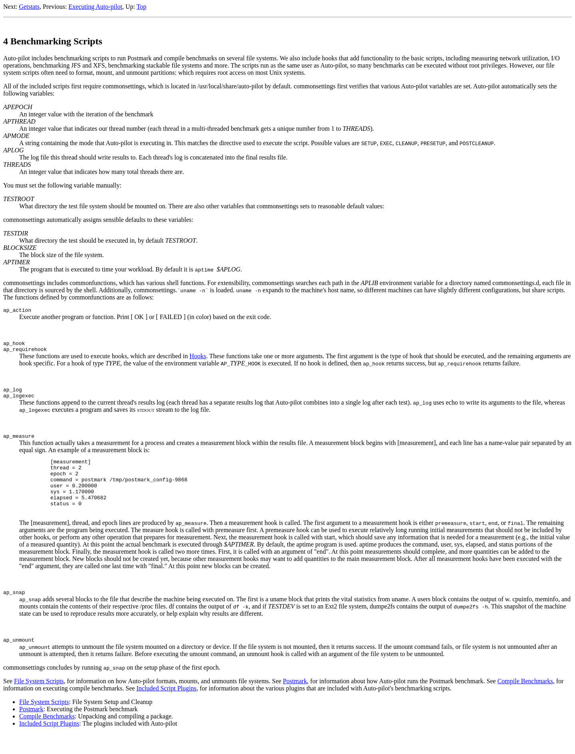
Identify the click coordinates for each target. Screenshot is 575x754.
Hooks (198, 359)
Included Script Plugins (166, 708)
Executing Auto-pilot (96, 6)
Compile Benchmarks (525, 701)
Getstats (29, 6)
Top (142, 6)
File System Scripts (38, 701)
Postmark (295, 701)
